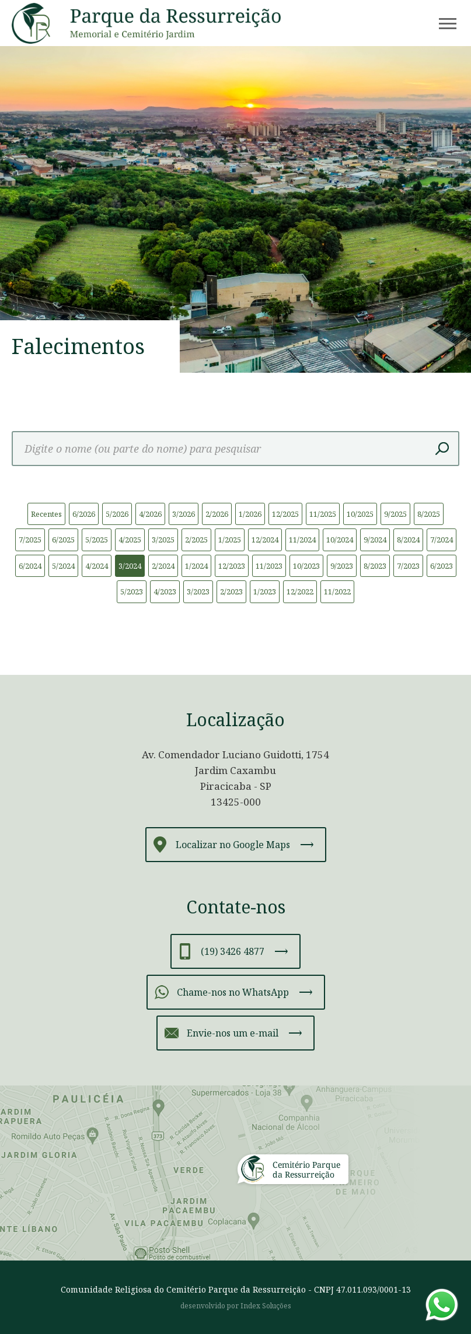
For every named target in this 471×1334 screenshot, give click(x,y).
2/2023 (231, 591)
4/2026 (150, 514)
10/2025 (360, 514)
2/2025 (196, 539)
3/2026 (183, 514)
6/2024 (30, 566)
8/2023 (375, 566)
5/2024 (63, 566)
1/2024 (196, 566)
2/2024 (163, 566)
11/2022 (337, 591)
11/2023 (269, 566)
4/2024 (96, 566)
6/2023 (441, 566)
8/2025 (428, 514)
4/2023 (164, 591)
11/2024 (302, 539)
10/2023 (306, 566)
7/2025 (30, 539)
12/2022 (300, 591)
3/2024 (129, 566)
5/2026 (117, 514)
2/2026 (216, 514)
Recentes (46, 514)
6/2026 (83, 514)
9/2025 (395, 514)
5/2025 (96, 539)
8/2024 (408, 539)
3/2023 (198, 591)
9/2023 (341, 566)
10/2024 (339, 539)
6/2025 (63, 539)
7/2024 (441, 539)
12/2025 (285, 514)
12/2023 (231, 566)
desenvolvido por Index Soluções (235, 1306)
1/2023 (264, 591)
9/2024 (375, 539)
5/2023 (131, 591)
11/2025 (322, 514)
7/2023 (408, 566)
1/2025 (229, 539)
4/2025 (129, 539)
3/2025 (163, 539)
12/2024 (265, 539)
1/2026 (250, 514)
